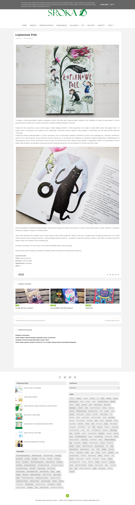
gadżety (101, 25)
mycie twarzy (57, 474)
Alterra (82, 401)
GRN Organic (113, 423)
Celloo (112, 410)
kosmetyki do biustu (43, 464)
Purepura (83, 455)
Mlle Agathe (77, 442)
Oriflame (71, 452)
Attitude (71, 404)
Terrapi (84, 461)
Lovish (90, 436)
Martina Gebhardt (74, 439)
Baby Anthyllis (98, 404)
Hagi (94, 426)
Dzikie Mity (89, 308)
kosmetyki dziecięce (22, 468)
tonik (36, 487)
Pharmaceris (79, 452)
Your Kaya (113, 464)
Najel (111, 445)
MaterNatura (84, 439)
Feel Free (80, 423)
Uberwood (104, 461)
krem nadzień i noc (32, 471)
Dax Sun (71, 417)
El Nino (102, 420)
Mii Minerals (93, 439)
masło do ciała (47, 474)
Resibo (100, 455)
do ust (18, 461)
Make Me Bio (108, 436)
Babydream (72, 407)
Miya (70, 442)
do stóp (50, 458)
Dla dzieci (74, 25)
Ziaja (75, 468)
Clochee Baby (80, 414)
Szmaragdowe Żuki (74, 461)
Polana (104, 452)
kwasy (52, 471)
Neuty (92, 449)
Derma (78, 417)
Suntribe (103, 458)
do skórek (42, 458)
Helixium (107, 426)
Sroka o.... (56, 500)
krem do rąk (41, 468)
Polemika (110, 452)
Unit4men (112, 461)
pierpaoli (71, 471)
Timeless (90, 461)
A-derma (92, 398)
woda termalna (44, 487)
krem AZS (32, 468)
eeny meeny (102, 468)
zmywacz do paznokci (57, 487)
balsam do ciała (36, 455)
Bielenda (71, 410)
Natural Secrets (73, 449)
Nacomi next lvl (99, 445)
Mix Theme (79, 500)
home (24, 25)
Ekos (96, 420)
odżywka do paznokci (42, 477)
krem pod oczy (44, 471)
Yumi (70, 468)
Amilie (94, 401)
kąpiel (58, 471)
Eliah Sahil (109, 420)
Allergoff (115, 398)
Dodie (104, 417)
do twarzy (57, 458)
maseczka (25, 474)
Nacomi (78, 445)
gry (17, 305)
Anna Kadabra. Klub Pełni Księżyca (61, 308)
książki (21, 274)
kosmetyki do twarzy (57, 464)
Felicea (87, 423)
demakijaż (58, 455)
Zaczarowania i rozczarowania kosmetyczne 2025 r (38, 423)
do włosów (25, 461)
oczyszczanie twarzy (28, 477)
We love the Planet (80, 464)
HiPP (88, 429)
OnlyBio (104, 449)
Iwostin (84, 433)
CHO (101, 410)
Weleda (91, 464)
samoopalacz (51, 484)
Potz (117, 452)
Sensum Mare (79, 458)
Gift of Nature (82, 426)
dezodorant (19, 458)
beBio (94, 468)
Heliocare (99, 426)
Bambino (80, 407)
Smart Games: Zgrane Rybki (32, 414)
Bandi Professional (95, 407)
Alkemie (109, 398)
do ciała (27, 458)
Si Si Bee (88, 458)
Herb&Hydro (115, 426)
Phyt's (87, 452)
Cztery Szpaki (104, 414)
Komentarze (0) (28, 38)
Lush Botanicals (98, 436)
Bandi (86, 407)
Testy (110, 25)
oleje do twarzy (34, 480)
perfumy (61, 480)
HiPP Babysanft (96, 429)
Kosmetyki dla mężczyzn (23, 455)
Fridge (106, 423)
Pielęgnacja (61, 25)
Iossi (70, 433)
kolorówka (59, 461)
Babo (90, 404)
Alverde (88, 401)
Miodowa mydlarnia (110, 439)
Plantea (98, 452)
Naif (107, 445)
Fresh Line (99, 423)
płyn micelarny (29, 484)
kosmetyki (19, 464)
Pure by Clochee (74, 455)
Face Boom (72, 423)
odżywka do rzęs (55, 477)
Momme (102, 442)
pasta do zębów (45, 480)
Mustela (71, 445)
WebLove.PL (96, 500)
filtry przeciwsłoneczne (37, 461)
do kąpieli (34, 458)
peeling (54, 480)
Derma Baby (85, 417)
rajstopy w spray (40, 484)
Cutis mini (95, 414)
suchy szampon (20, 487)
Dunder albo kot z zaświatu (24, 308)
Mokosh (85, 442)
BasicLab (111, 407)
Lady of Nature (92, 433)
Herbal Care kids (74, 429)
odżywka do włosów (22, 480)
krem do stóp (51, 468)
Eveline (116, 420)
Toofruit (97, 461)
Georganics (72, 426)
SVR (113, 455)
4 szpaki (71, 398)
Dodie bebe (111, 417)
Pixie (92, 452)
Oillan (98, 449)
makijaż (18, 474)
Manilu (116, 436)
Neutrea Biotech (84, 449)
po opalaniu (19, 484)
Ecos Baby (90, 420)
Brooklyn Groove (93, 410)
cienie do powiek (48, 455)
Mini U (100, 439)
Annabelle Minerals (103, 401)
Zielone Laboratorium (85, 468)
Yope (106, 464)
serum (59, 484)
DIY (83, 25)
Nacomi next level (87, 445)
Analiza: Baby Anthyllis (30, 396)
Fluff (93, 423)
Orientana (111, 449)
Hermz (83, 429)
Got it (112, 4)
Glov (89, 426)
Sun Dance (96, 458)
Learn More (104, 4)
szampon (30, 487)
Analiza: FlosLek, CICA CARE (32, 432)
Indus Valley (113, 429)
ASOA (102, 398)
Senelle (71, 458)
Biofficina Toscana (81, 410)
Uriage (71, 464)
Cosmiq (88, 414)
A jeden (85, 398)
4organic (78, 398)
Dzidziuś (71, 420)
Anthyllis (112, 401)
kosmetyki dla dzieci (30, 464)
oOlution (110, 468)
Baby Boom (107, 404)
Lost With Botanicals (80, 436)
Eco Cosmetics (80, 420)
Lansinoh (108, 433)
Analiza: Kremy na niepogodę (32, 387)
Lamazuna (101, 433)
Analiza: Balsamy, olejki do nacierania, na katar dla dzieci (40, 405)
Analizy (33, 25)
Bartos (104, 407)
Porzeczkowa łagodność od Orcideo (34, 441)
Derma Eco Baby (95, 417)
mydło (18, 477)
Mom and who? (93, 442)
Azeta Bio (84, 404)
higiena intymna (50, 461)
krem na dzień (20, 471)
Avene (77, 404)
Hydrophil (105, 429)
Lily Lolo (116, 433)
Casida (107, 410)
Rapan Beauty (92, 455)
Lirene (71, 436)
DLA (111, 414)
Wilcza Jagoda (99, 464)
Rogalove (106, 455)
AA (98, 398)
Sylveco (110, 458)
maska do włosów (35, 474)
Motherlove (110, 442)
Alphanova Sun (73, 401)
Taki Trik (90, 25)
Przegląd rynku (46, 25)
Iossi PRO (77, 433)
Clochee (71, 414)
